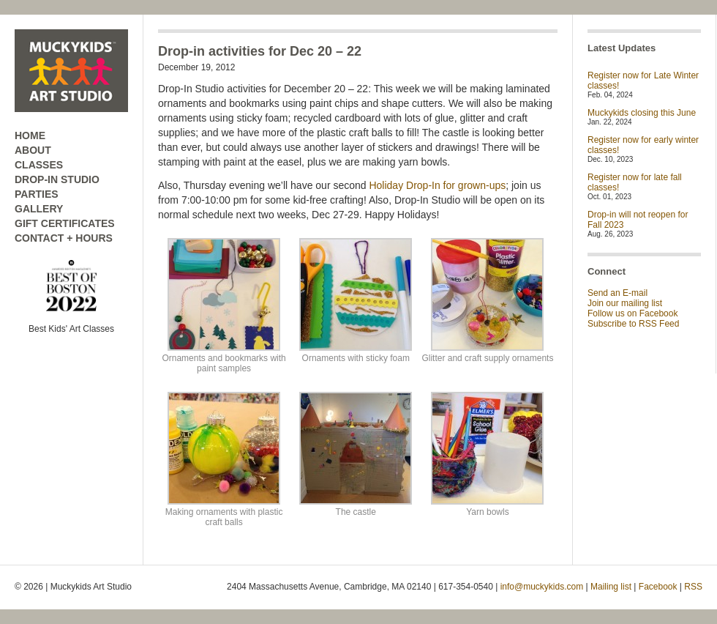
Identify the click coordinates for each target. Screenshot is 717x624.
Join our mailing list (625, 303)
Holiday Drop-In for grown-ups (437, 185)
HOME (30, 135)
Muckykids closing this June (642, 113)
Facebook (658, 587)
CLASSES (39, 165)
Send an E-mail (617, 293)
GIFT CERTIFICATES (65, 223)
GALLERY (39, 209)
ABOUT (33, 150)
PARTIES (37, 194)
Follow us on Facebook (632, 313)
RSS (693, 587)
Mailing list (610, 587)
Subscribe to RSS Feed (633, 324)
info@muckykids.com (542, 587)
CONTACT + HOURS (64, 238)
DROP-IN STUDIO (57, 179)
